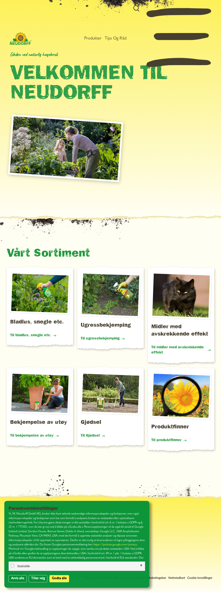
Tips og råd (173, 14)
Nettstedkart (176, 577)
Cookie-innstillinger (199, 577)
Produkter (150, 14)
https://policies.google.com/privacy (115, 544)
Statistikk (23, 566)
